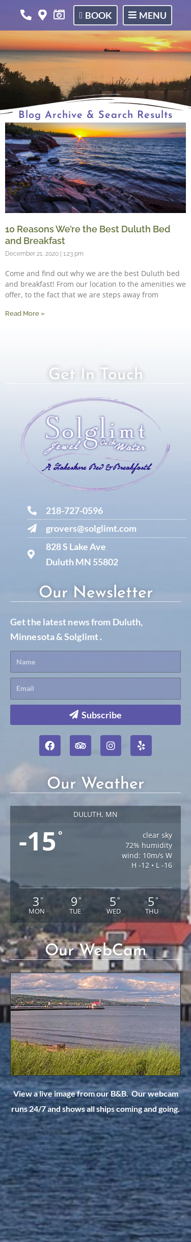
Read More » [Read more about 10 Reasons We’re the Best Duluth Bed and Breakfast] (25, 313)
